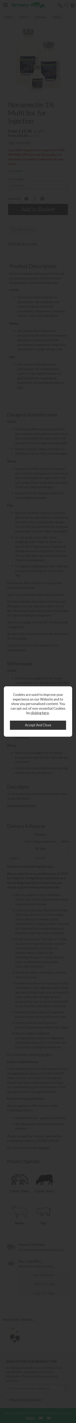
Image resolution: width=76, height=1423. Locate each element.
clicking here (39, 713)
